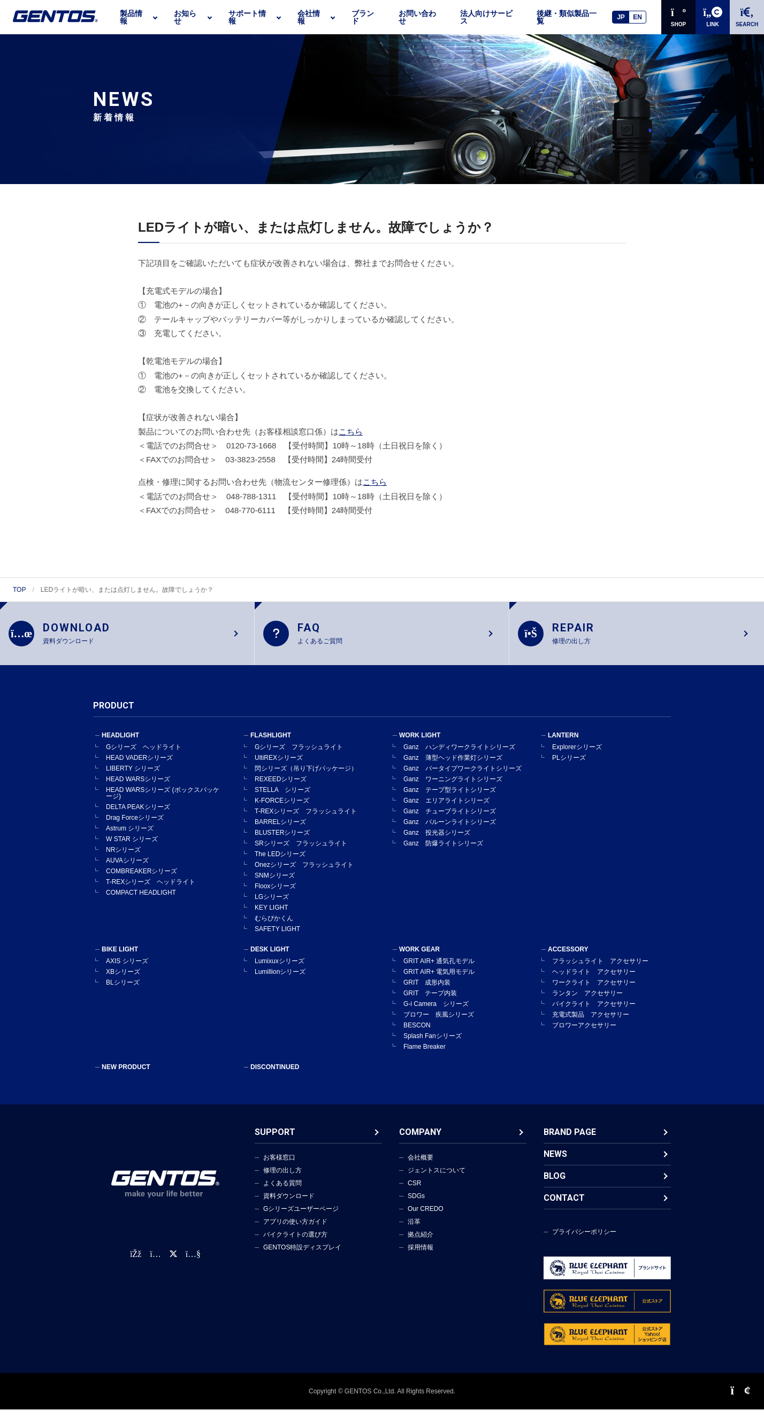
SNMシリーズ (275, 884)
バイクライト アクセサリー (594, 1012)
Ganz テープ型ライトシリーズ (449, 798)
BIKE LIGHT (120, 958)
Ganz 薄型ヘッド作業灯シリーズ (452, 766)
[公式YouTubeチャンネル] (193, 1262)
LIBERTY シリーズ (133, 777)
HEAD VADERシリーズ (139, 766)
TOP (19, 589)
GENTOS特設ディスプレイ (302, 1256)
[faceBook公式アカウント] (135, 1262)
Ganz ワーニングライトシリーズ (452, 787)
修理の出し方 (282, 1179)
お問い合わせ (417, 17)
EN (637, 17)
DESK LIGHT (269, 958)
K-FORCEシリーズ (282, 809)
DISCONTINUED (274, 1075)
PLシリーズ (569, 766)
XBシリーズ (123, 980)
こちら (351, 431)
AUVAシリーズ (127, 869)
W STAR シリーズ (132, 847)
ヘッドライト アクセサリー (594, 980)
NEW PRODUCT (126, 1075)
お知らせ (185, 17)
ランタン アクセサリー (587, 1001)
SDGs (416, 1204)
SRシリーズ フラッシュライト (301, 852)
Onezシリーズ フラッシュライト (304, 873)
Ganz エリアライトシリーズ (446, 809)
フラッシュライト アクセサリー (600, 969)
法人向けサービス (486, 17)
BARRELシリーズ (280, 830)
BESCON (417, 1034)
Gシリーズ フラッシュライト (299, 755)
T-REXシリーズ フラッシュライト (306, 820)
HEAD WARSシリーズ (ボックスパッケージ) (162, 802)
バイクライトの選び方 (295, 1243)
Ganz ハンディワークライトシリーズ (459, 755)
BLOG (555, 1184)
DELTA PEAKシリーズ (138, 815)
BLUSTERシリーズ (282, 841)
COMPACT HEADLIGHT (141, 901)
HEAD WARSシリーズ (138, 787)
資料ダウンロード (289, 1204)
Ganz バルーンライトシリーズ (449, 830)
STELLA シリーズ (282, 798)
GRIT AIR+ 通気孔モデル (439, 969)
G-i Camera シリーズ (436, 1012)
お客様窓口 (279, 1166)
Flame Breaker (424, 1055)
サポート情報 (247, 17)
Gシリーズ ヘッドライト (143, 755)
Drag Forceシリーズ (135, 826)
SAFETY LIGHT (277, 937)
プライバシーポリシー (584, 1240)
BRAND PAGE (570, 1140)
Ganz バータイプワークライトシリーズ (462, 777)
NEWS (555, 1162)
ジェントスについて (436, 1179)
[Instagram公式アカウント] (155, 1262)
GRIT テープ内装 (430, 1001)
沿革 (414, 1230)
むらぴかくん (274, 927)
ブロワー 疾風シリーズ (438, 1023)
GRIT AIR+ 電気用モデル (439, 980)
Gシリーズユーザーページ (301, 1217)
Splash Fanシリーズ (432, 1044)
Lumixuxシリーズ (279, 969)
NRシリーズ (123, 858)
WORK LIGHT (419, 744)
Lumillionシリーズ (280, 980)
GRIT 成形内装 (426, 991)
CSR (414, 1191)
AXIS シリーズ (127, 969)
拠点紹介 (420, 1243)
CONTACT (564, 1206)
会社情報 (308, 17)
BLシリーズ (123, 991)
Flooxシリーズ (275, 894)
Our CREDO (426, 1217)
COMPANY (420, 1140)
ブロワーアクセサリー (584, 1034)
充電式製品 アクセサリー (590, 1023)
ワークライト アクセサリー (594, 991)
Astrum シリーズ (130, 837)
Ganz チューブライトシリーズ (449, 820)
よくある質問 (282, 1191)
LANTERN (563, 744)
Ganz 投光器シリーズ (436, 841)
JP (621, 17)
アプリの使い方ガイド (295, 1230)
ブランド (363, 17)
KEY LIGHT (271, 916)
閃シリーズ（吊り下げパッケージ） (306, 777)
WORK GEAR (419, 958)
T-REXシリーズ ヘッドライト (150, 890)
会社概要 (420, 1166)
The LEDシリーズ (280, 862)
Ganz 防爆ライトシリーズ (443, 852)
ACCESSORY (568, 958)
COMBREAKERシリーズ (141, 879)
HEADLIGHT (120, 744)
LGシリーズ (272, 905)
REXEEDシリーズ (281, 787)
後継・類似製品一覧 (567, 17)
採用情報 (420, 1256)
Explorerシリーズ (577, 755)
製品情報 (131, 17)
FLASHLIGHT (270, 744)
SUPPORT (275, 1140)
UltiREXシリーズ (279, 766)
